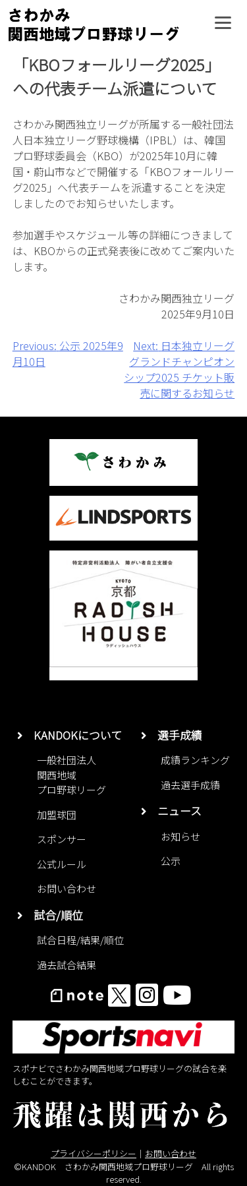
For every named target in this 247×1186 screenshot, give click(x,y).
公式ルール (61, 864)
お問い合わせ (66, 888)
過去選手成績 (190, 785)
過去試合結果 (66, 965)
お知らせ (180, 836)
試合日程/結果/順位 (80, 940)
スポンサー (61, 839)
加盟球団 (56, 814)
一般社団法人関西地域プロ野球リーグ (71, 774)
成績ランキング (195, 760)
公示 (170, 861)
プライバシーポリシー (93, 1153)
